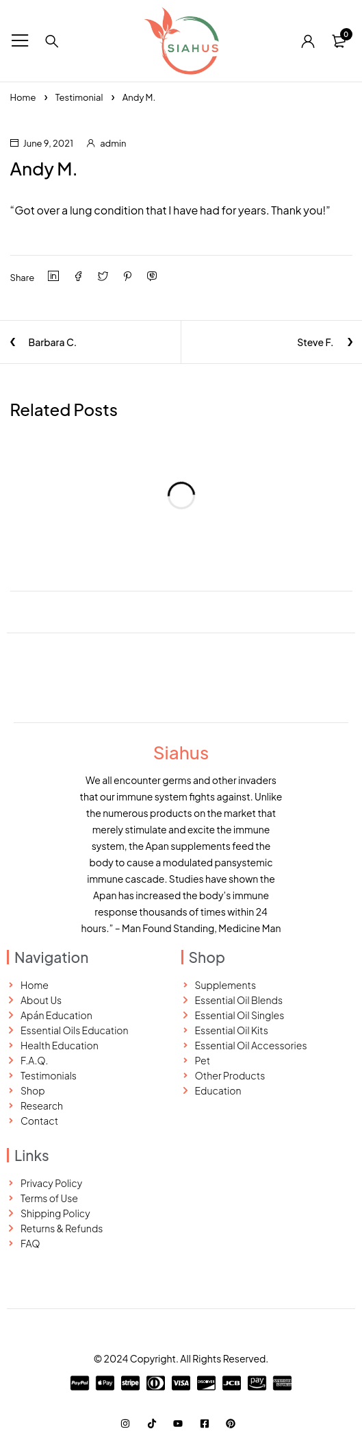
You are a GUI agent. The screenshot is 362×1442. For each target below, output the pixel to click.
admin (113, 143)
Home (23, 97)
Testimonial (79, 97)
